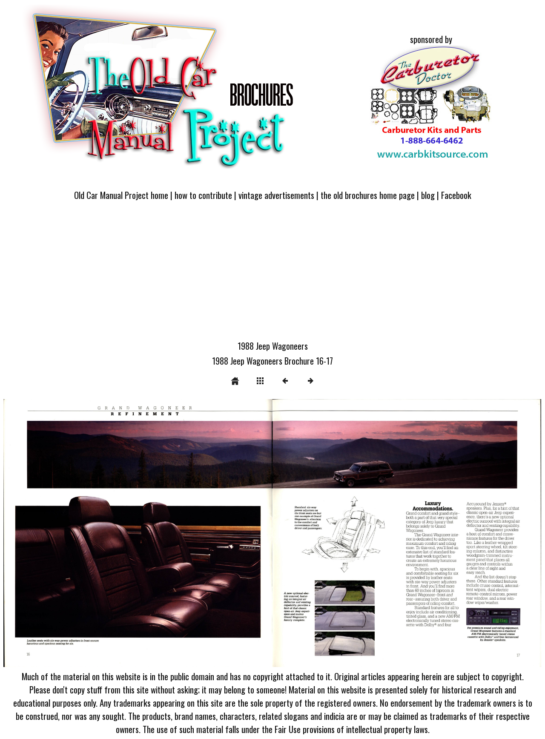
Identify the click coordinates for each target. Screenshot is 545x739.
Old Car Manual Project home (121, 194)
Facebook (456, 194)
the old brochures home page (368, 194)
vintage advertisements (276, 194)
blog (428, 194)
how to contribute (203, 194)
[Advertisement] (272, 275)
